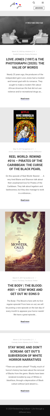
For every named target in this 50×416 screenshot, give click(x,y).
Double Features (18, 54)
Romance (33, 54)
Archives (39, 8)
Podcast (30, 152)
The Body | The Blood (24, 281)
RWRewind (37, 152)
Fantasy (24, 152)
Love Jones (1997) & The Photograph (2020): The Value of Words (25, 63)
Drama (27, 54)
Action (11, 152)
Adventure (17, 152)
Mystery (26, 342)
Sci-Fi (31, 342)
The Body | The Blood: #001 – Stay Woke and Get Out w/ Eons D (24, 290)
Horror (15, 281)
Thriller (35, 281)
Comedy (14, 342)
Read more (25, 99)
